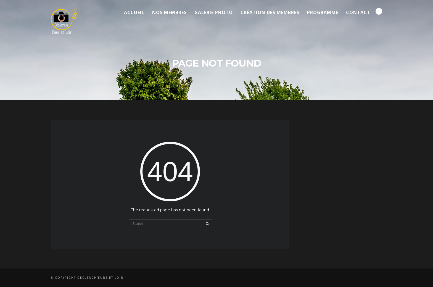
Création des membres (270, 12)
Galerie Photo (213, 12)
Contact (358, 12)
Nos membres (169, 12)
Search (379, 11)
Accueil (134, 12)
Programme (322, 12)
